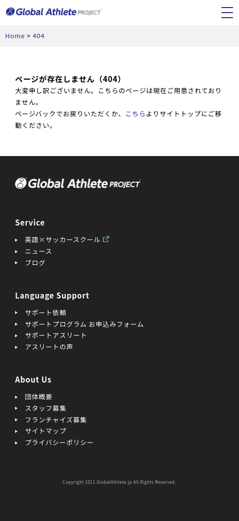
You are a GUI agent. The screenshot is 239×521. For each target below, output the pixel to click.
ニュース (38, 251)
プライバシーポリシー (59, 442)
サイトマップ (46, 430)
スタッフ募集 (46, 408)
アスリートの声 (49, 346)
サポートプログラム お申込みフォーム (84, 324)
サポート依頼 (46, 312)
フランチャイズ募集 (56, 419)
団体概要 (39, 396)
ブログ (35, 262)
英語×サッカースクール (63, 239)
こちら (135, 113)
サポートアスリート (56, 335)
